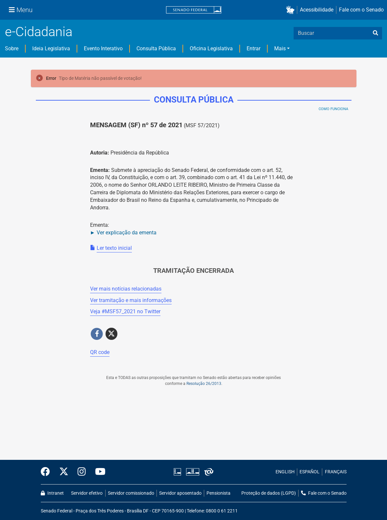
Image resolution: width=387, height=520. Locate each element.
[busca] (375, 33)
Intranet (52, 493)
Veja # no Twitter (125, 311)
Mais (280, 48)
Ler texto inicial (114, 248)
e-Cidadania (38, 31)
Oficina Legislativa (211, 48)
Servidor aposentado (180, 493)
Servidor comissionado (131, 493)
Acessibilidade (316, 10)
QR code (99, 352)
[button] (291, 10)
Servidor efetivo (87, 493)
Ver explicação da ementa (127, 232)
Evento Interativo (103, 48)
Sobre (11, 48)
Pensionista (218, 493)
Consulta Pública (156, 48)
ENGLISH (285, 472)
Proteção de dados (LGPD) (268, 493)
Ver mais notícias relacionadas (125, 289)
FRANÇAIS (336, 472)
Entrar (253, 48)
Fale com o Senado (361, 10)
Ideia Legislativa (51, 48)
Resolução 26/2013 (203, 383)
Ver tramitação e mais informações (131, 300)
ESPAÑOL (310, 472)
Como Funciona (333, 109)
